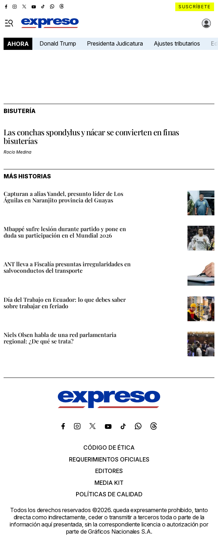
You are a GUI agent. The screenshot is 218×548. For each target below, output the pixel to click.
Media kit (109, 482)
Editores (109, 471)
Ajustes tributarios (177, 43)
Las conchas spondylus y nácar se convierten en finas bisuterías (91, 136)
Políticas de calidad (109, 494)
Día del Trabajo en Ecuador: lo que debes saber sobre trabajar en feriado (65, 303)
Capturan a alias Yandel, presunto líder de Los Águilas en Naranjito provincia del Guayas (63, 197)
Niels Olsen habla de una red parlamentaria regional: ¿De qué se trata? (60, 338)
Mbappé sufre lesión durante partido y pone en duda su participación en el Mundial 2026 (65, 232)
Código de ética (109, 447)
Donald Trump (58, 43)
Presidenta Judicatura (115, 43)
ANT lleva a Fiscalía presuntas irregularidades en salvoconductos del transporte (67, 267)
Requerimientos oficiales (109, 459)
